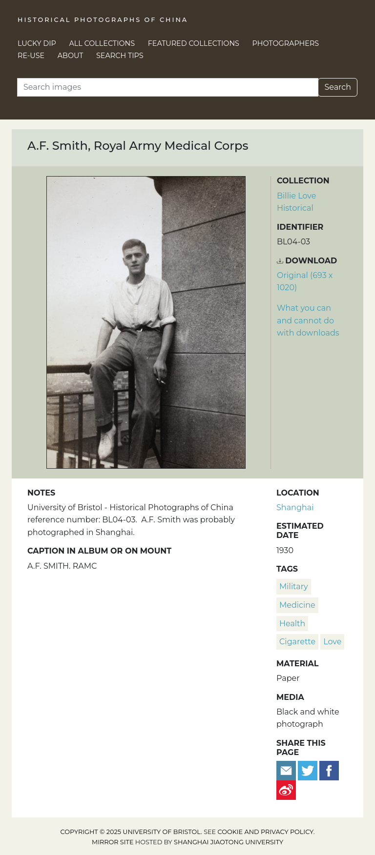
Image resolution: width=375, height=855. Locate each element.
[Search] (167, 87)
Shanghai (294, 507)
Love (332, 641)
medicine (297, 605)
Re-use (31, 55)
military (293, 586)
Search (337, 87)
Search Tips (120, 55)
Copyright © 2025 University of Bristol (131, 831)
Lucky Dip (37, 43)
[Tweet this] (308, 770)
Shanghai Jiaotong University (228, 842)
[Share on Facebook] (329, 770)
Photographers (285, 43)
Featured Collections (193, 43)
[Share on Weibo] (286, 790)
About (70, 55)
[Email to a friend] (287, 770)
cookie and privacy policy (265, 831)
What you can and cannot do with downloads (308, 320)
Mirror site (113, 842)
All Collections (102, 43)
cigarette (297, 641)
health (292, 623)
